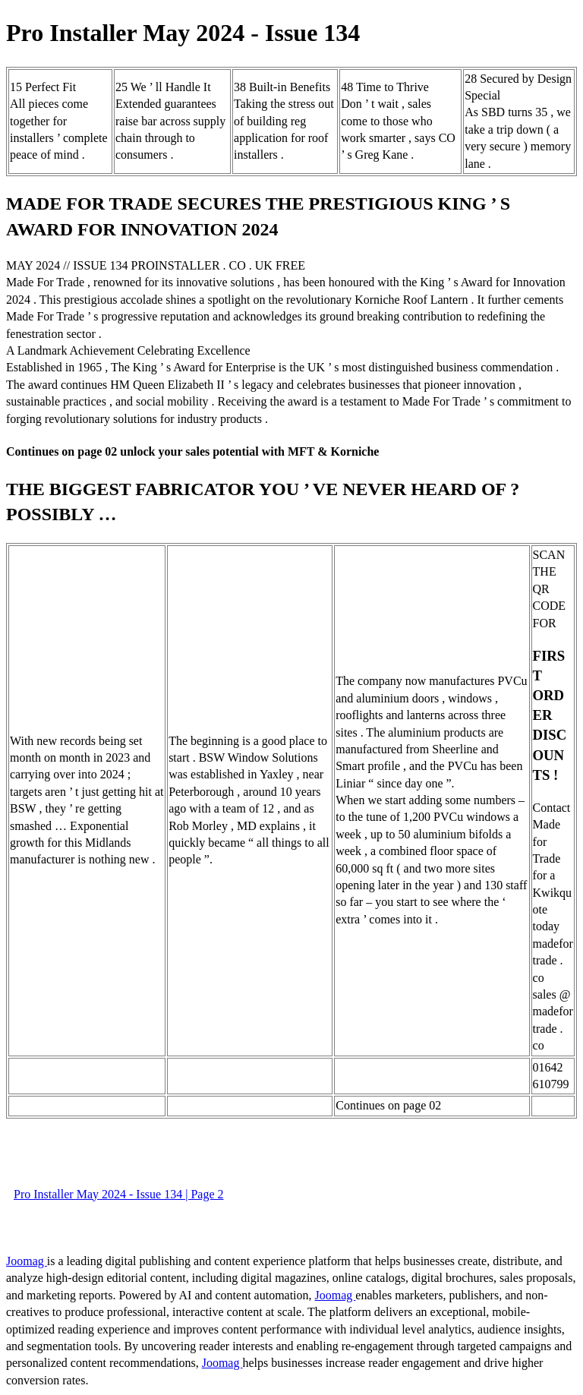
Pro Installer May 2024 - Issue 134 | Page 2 (119, 1194)
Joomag (26, 1261)
